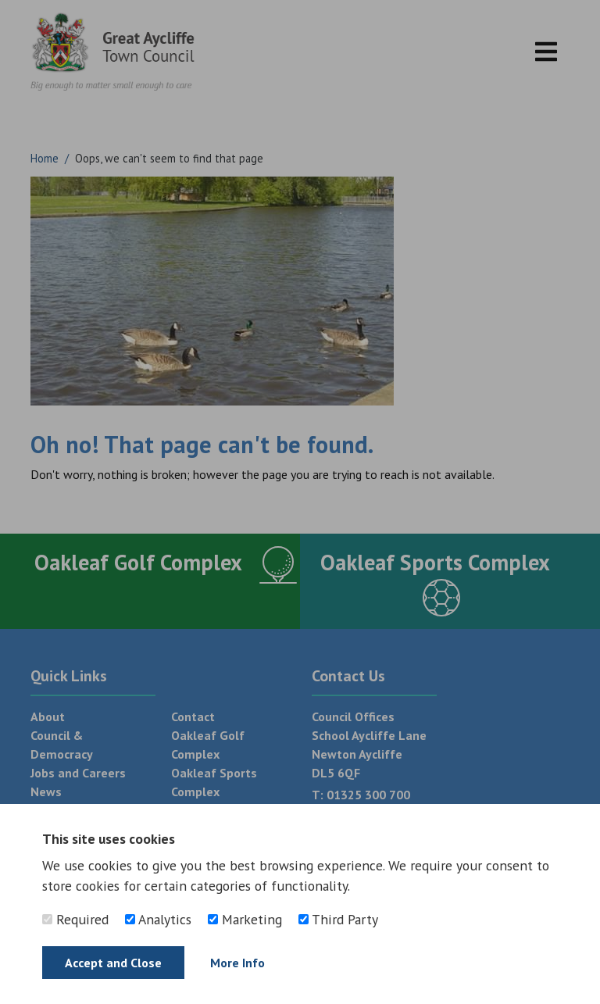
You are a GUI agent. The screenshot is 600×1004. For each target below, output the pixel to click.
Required (75, 919)
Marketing (245, 919)
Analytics (158, 919)
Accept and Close (113, 962)
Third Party (338, 919)
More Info (237, 962)
